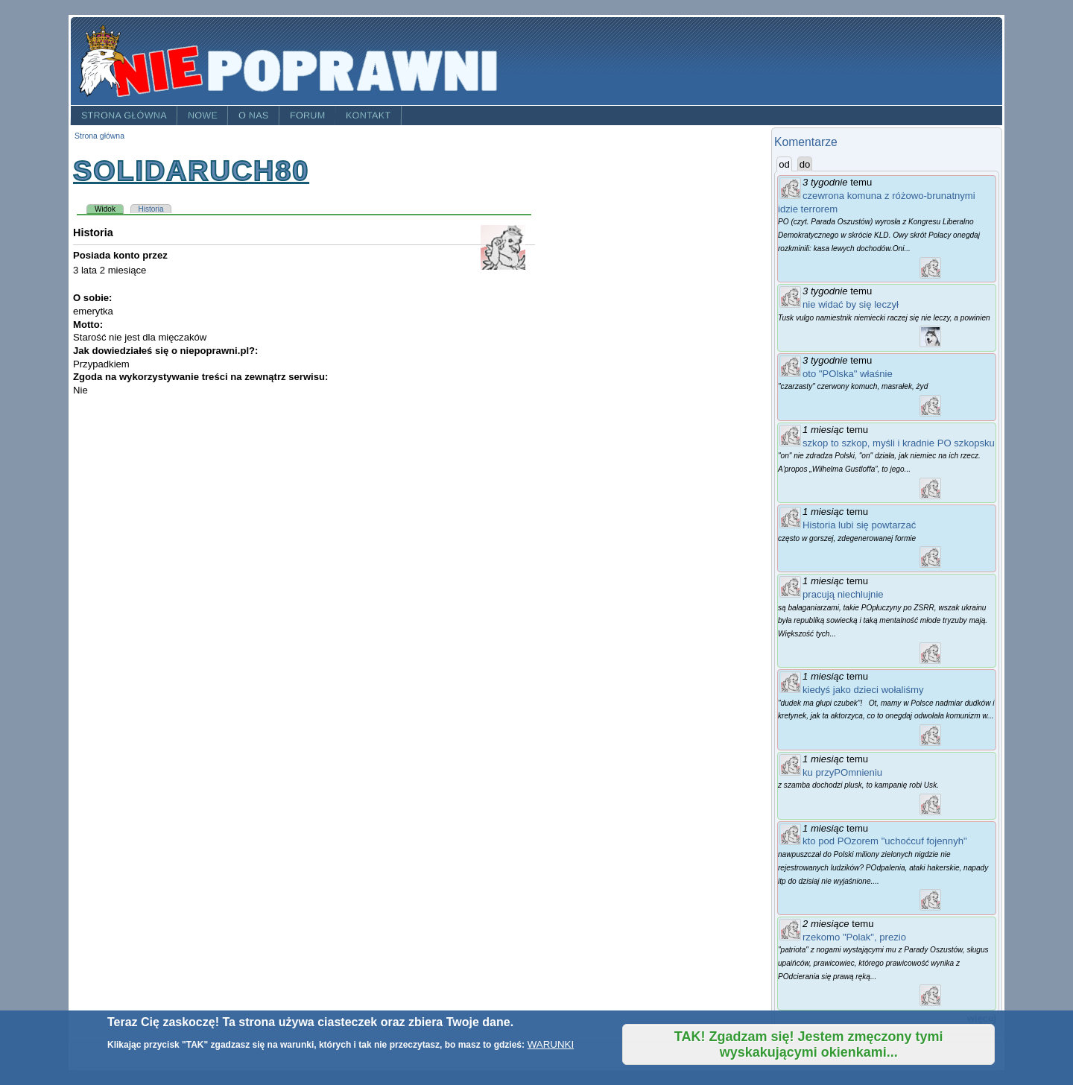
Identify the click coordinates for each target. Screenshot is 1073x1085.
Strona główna (124, 115)
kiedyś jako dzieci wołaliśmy (863, 689)
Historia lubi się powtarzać (859, 525)
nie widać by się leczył (851, 304)
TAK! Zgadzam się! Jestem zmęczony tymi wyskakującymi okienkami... (808, 1044)
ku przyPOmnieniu (842, 772)
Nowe (203, 115)
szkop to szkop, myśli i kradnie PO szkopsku (899, 443)
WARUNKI (551, 1044)
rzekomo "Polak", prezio (854, 937)
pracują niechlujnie (843, 594)
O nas (253, 115)
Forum (308, 115)
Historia (151, 209)
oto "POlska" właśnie (848, 373)
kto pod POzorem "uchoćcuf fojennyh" (885, 841)
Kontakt (368, 115)
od (785, 164)
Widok (109, 208)
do (805, 164)
